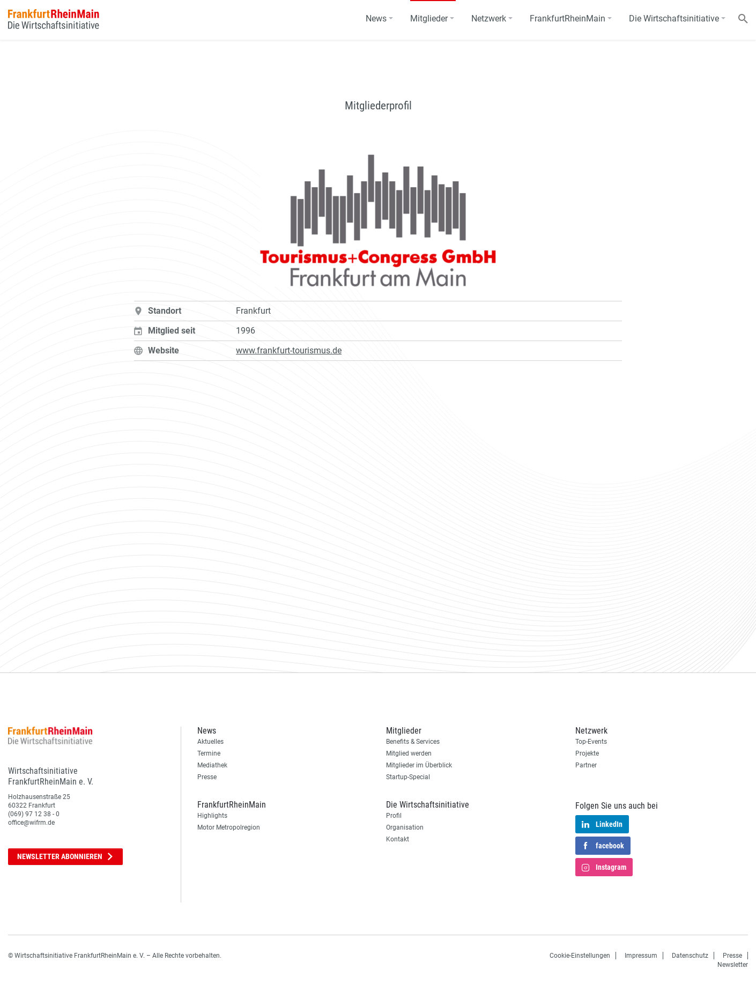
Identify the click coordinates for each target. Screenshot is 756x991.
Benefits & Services (413, 741)
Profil (394, 815)
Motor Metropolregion (228, 827)
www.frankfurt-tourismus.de (289, 350)
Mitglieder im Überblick (419, 765)
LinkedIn (602, 824)
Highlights (212, 815)
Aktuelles (210, 741)
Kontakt (397, 839)
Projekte (587, 753)
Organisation (405, 827)
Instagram (604, 867)
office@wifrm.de (31, 822)
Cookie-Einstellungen (580, 955)
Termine (208, 753)
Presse (207, 777)
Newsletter (65, 856)
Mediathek (212, 765)
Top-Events (591, 741)
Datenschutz (690, 955)
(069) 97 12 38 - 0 (34, 814)
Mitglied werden (409, 753)
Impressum (641, 955)
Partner (586, 765)
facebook (603, 846)
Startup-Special (408, 777)
